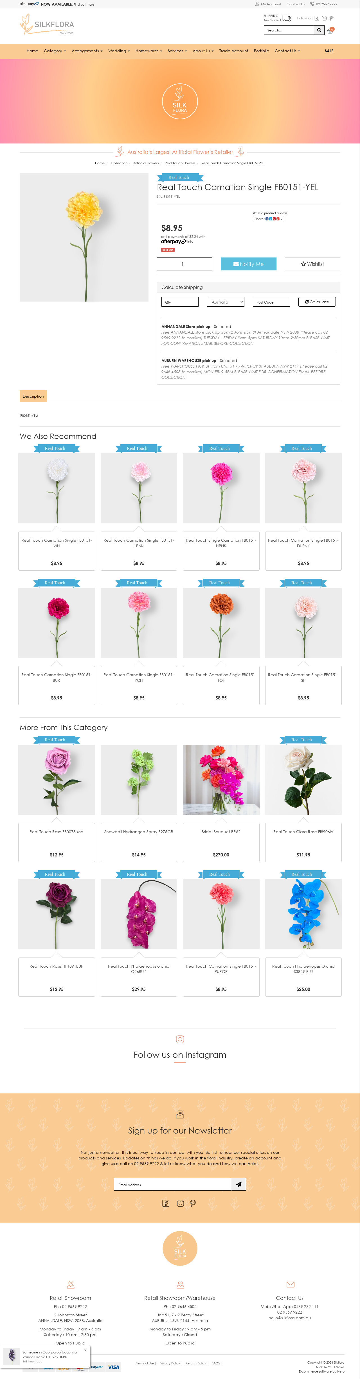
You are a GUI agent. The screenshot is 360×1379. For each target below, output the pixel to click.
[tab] (34, 396)
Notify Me (248, 264)
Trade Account (233, 50)
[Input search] (289, 30)
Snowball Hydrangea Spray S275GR (138, 831)
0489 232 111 (306, 1306)
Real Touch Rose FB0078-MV (57, 831)
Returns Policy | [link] (197, 1363)
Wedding (119, 50)
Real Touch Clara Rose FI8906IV (303, 831)
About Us (203, 50)
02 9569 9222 (324, 3)
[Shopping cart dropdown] (330, 31)
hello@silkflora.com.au (290, 1317)
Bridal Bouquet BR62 (221, 831)
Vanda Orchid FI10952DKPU (44, 1357)
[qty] (180, 302)
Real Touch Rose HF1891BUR (57, 966)
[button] (313, 263)
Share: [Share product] (268, 218)
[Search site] (319, 30)
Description (33, 396)
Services (177, 50)
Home (32, 50)
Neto (341, 1371)
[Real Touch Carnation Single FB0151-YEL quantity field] (185, 263)
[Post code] (271, 302)
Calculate (317, 301)
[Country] (225, 302)
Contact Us (295, 4)
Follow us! (304, 18)
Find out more (83, 4)
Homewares (149, 50)
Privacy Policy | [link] (171, 1363)
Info (190, 241)
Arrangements (87, 50)
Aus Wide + (277, 17)
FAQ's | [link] (217, 1363)
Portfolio (261, 50)
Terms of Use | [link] (146, 1363)
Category (55, 50)
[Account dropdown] (268, 4)
